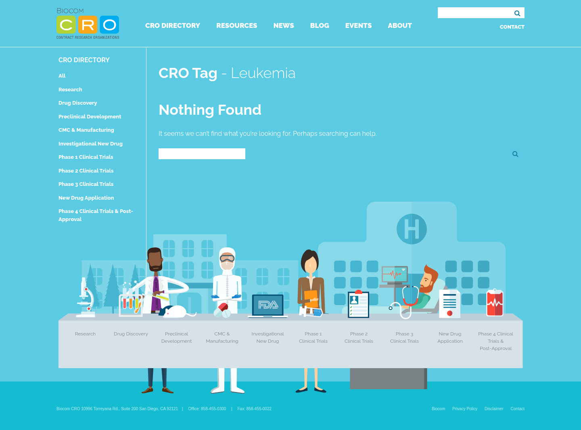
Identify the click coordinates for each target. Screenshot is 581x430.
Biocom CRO (87, 23)
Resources (236, 25)
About (400, 25)
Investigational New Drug (91, 144)
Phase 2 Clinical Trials (86, 171)
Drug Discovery (78, 103)
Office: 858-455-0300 (207, 409)
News (284, 25)
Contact (512, 27)
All (62, 76)
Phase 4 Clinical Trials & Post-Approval (495, 341)
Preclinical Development (90, 117)
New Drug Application (86, 198)
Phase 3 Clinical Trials (86, 184)
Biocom (438, 409)
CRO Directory (172, 25)
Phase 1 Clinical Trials (86, 157)
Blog (319, 25)
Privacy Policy (464, 409)
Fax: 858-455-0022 (255, 409)
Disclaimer (494, 409)
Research (70, 89)
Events (358, 25)
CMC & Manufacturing (86, 130)
